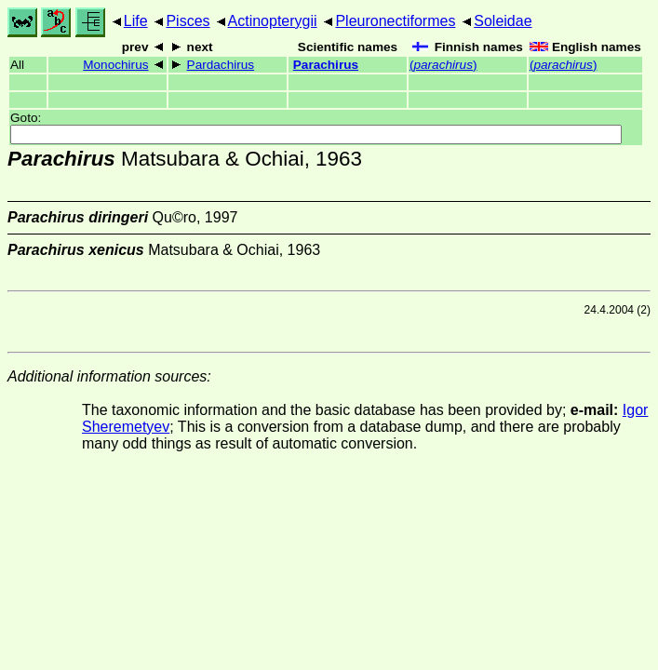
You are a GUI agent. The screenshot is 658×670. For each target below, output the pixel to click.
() (443, 65)
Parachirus (325, 65)
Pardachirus (221, 65)
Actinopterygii (272, 21)
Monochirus (115, 65)
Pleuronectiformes (395, 21)
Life (136, 21)
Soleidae (502, 21)
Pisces (187, 21)
